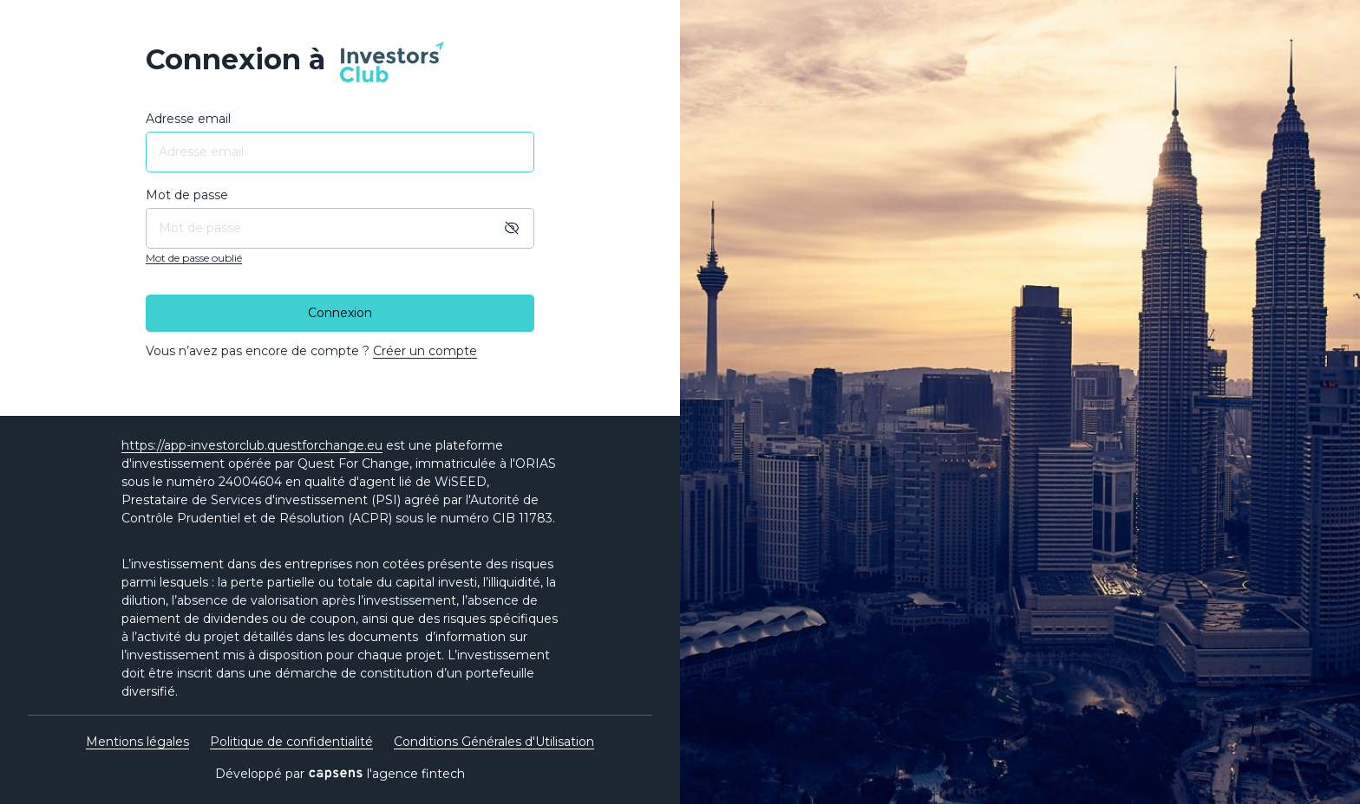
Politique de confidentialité (291, 741)
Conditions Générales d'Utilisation (494, 741)
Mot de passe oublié (194, 257)
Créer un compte (425, 351)
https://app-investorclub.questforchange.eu (251, 445)
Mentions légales (137, 741)
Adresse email (188, 118)
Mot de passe (187, 195)
